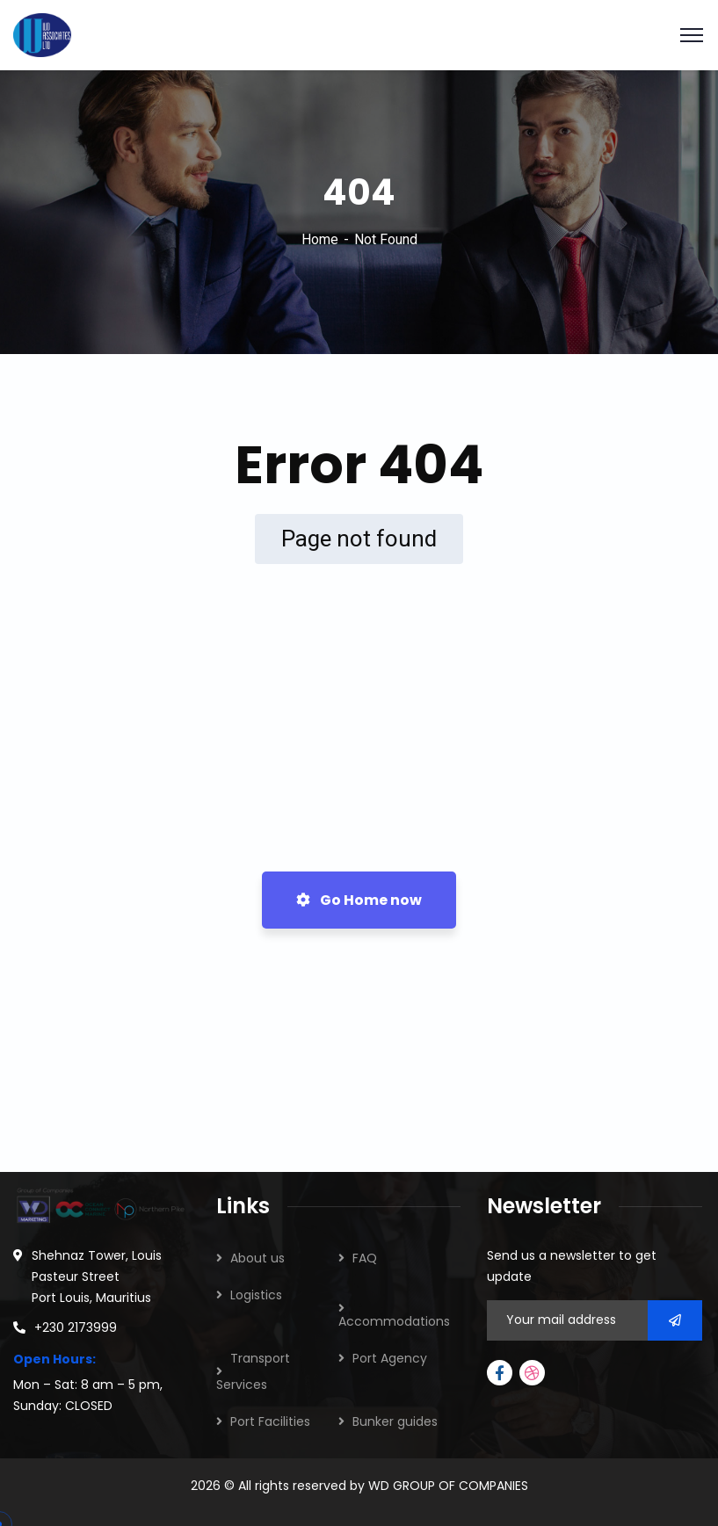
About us (257, 1258)
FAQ (364, 1258)
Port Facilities (270, 1421)
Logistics (256, 1295)
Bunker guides (395, 1421)
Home (319, 239)
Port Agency (389, 1358)
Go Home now (359, 900)
